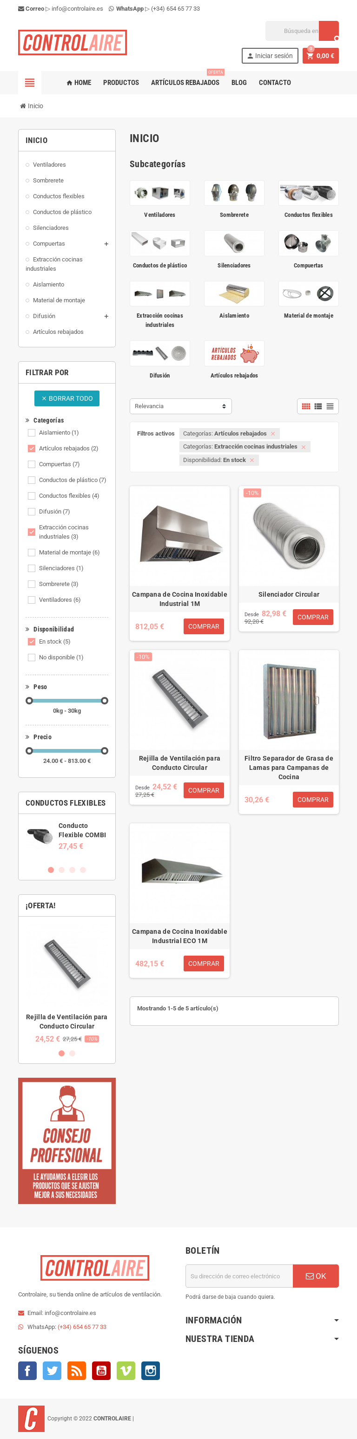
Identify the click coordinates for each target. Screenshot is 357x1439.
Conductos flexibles (69, 495)
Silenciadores (61, 568)
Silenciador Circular (289, 594)
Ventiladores (60, 599)
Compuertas (59, 464)
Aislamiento (59, 432)
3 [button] (72, 870)
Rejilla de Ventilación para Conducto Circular (180, 763)
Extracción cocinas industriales (64, 532)
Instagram (150, 1370)
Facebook (27, 1370)
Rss (76, 1370)
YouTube (101, 1370)
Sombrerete (59, 583)
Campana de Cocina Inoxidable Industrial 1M (179, 599)
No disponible (61, 657)
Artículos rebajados (187, 79)
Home (78, 82)
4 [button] (83, 870)
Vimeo (126, 1370)
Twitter (52, 1370)
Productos (121, 82)
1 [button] (51, 870)
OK (316, 1276)
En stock (55, 641)
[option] (67, 836)
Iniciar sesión (269, 56)
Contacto (275, 82)
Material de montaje (69, 552)
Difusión (54, 511)
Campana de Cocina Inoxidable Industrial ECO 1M (179, 936)
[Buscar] (302, 31)
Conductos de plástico (72, 479)
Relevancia (149, 406)
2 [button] (62, 870)
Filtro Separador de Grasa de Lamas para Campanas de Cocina (289, 768)
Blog (239, 82)
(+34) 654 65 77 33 (175, 8)
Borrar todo (67, 398)
